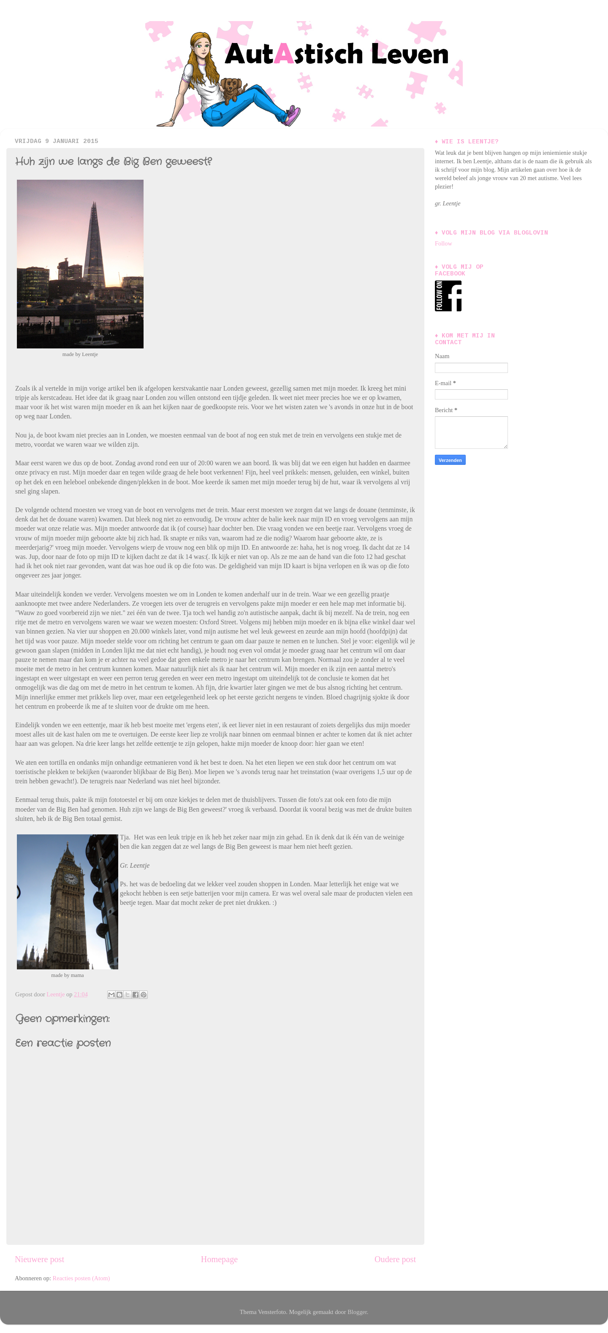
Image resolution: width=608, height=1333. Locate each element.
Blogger (357, 1312)
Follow (443, 243)
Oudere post (395, 1259)
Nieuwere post (39, 1259)
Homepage (219, 1259)
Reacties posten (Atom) (81, 1278)
